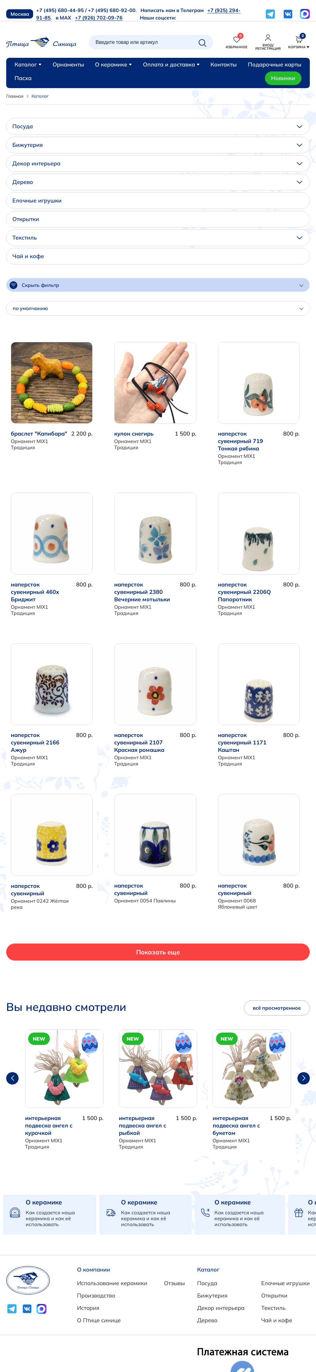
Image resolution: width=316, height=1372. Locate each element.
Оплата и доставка (171, 64)
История (88, 1307)
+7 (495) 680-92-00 (112, 10)
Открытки (25, 219)
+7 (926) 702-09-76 (99, 18)
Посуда (157, 126)
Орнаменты (68, 64)
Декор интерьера (157, 163)
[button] (303, 1078)
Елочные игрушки (37, 200)
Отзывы (174, 1283)
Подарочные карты (274, 64)
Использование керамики (112, 1283)
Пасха (23, 78)
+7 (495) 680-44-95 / (61, 10)
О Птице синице (99, 1320)
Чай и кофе (28, 256)
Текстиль (157, 237)
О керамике (113, 64)
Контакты (223, 64)
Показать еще (158, 952)
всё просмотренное (277, 1008)
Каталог (28, 64)
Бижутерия (157, 144)
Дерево (157, 181)
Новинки (283, 78)
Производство (96, 1295)
